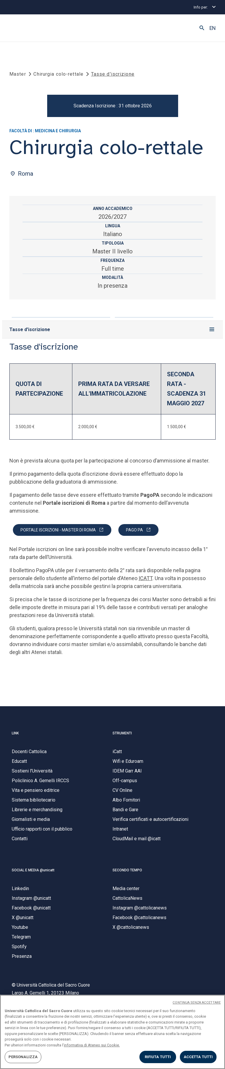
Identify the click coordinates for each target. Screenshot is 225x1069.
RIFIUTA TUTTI (158, 1057)
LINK (15, 733)
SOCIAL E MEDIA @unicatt (33, 870)
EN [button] (212, 28)
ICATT (145, 578)
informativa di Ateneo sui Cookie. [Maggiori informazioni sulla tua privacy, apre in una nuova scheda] (92, 1045)
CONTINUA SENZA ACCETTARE (197, 1002)
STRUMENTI (122, 733)
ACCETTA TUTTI (198, 1057)
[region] (112, 1032)
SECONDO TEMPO (127, 870)
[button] (202, 28)
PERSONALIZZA (23, 1057)
